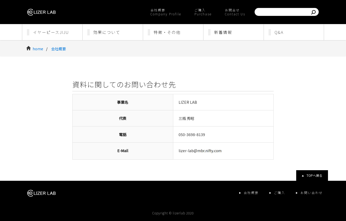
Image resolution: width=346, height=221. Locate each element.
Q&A (279, 32)
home (38, 48)
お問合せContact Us (235, 12)
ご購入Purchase (203, 12)
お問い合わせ (311, 192)
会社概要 (58, 48)
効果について (106, 32)
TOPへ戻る (314, 175)
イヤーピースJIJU (51, 32)
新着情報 (223, 32)
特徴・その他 (167, 32)
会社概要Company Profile (165, 12)
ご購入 (279, 192)
